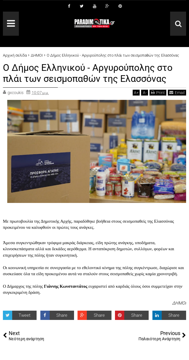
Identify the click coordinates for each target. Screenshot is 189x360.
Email (177, 92)
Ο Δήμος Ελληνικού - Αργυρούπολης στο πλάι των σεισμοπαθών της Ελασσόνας (87, 73)
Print (158, 92)
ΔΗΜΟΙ (179, 303)
